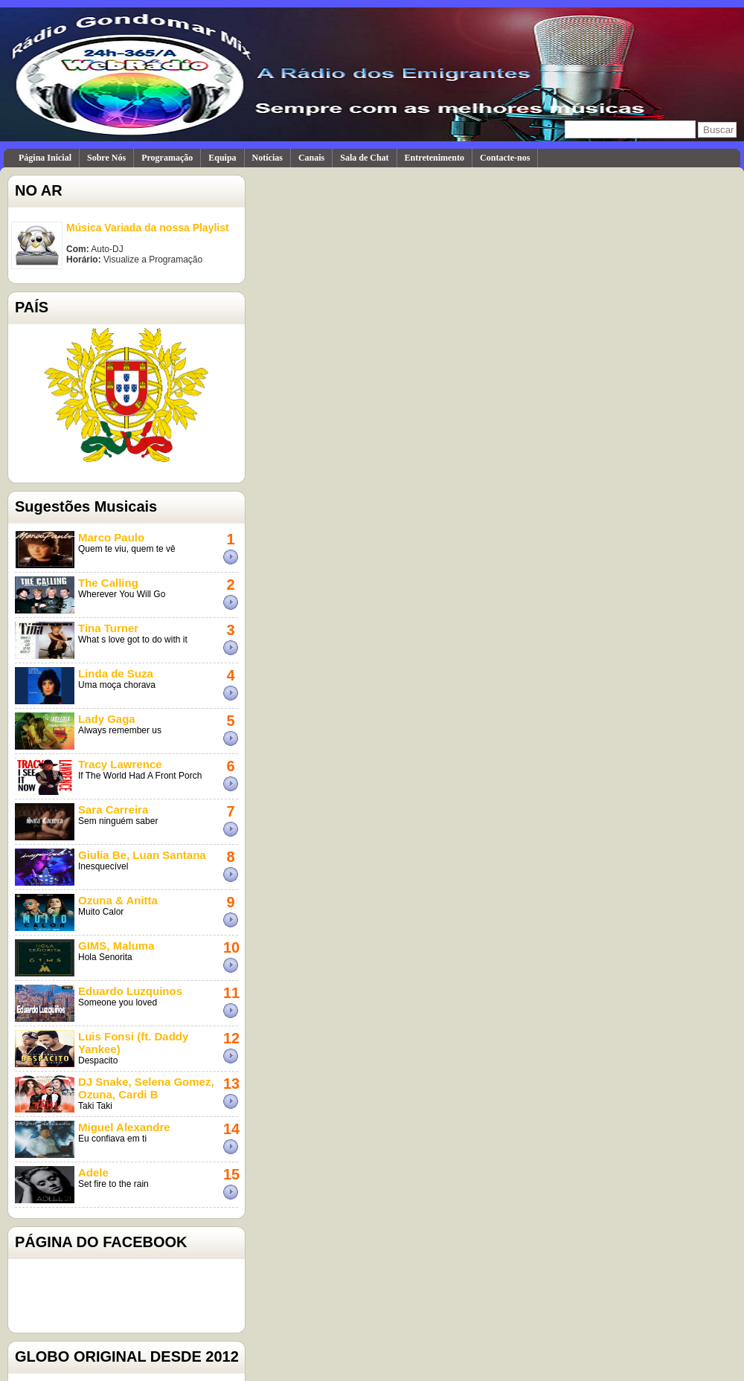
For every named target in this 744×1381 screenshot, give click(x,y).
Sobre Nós (106, 157)
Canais (311, 157)
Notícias (267, 157)
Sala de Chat (364, 157)
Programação (167, 157)
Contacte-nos (505, 157)
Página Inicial (45, 157)
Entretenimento (434, 157)
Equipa (222, 157)
